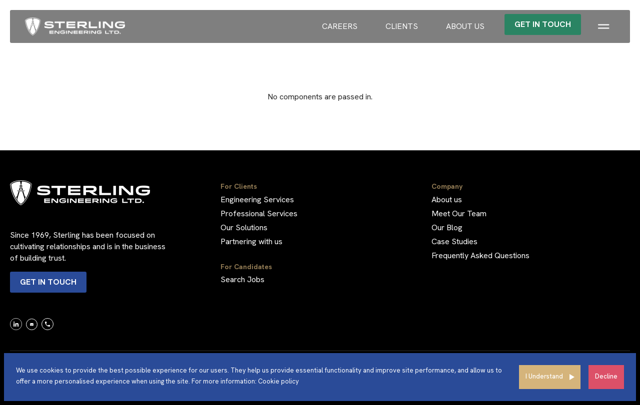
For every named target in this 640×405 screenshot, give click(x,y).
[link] (16, 324)
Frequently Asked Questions (481, 255)
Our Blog (447, 227)
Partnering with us (251, 241)
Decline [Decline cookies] (606, 376)
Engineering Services (257, 199)
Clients (402, 26)
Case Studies (455, 241)
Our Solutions (244, 227)
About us (465, 26)
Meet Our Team (459, 213)
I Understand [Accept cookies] (544, 376)
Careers (340, 26)
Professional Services (259, 213)
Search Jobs (242, 279)
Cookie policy (278, 381)
